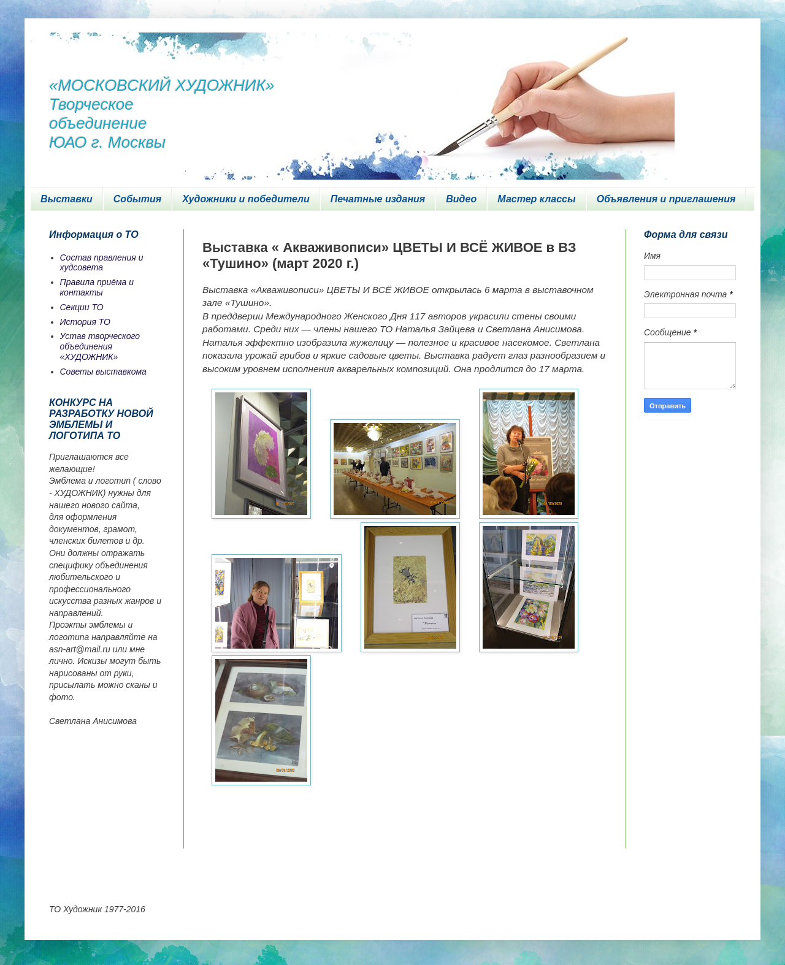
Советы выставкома (103, 371)
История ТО (85, 322)
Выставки (66, 199)
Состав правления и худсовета (102, 263)
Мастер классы (536, 199)
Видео (461, 199)
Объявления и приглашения (666, 199)
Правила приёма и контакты (97, 287)
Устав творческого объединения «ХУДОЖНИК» (100, 346)
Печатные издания (378, 199)
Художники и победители (246, 199)
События (137, 199)
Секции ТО (82, 307)
